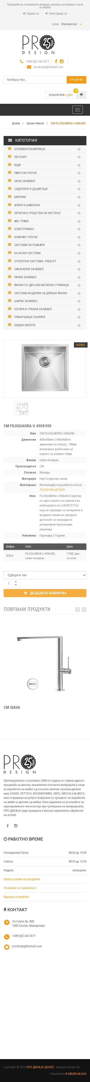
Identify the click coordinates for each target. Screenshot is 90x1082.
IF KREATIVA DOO (75, 1074)
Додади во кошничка (45, 594)
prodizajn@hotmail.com (48, 67)
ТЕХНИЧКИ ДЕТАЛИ (52, 491)
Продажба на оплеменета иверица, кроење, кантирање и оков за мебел (45, 6)
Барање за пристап (16, 897)
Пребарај (76, 79)
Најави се (33, 13)
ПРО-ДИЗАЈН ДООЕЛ (40, 1067)
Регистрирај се (58, 13)
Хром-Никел (35, 123)
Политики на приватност (20, 888)
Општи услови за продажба (22, 879)
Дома (16, 123)
